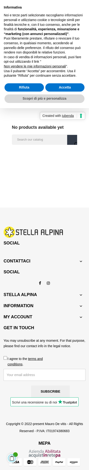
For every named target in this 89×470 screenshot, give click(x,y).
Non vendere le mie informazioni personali (35, 66)
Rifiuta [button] (24, 87)
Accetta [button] (65, 87)
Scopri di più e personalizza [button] (44, 98)
